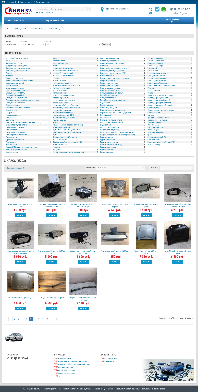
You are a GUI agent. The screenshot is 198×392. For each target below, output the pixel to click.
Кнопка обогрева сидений (63, 73)
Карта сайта (109, 361)
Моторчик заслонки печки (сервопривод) (69, 152)
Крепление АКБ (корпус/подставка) (67, 105)
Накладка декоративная (109, 61)
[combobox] (13, 44)
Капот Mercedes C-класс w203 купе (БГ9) (177, 252)
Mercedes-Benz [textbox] (13, 44)
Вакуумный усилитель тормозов (18, 108)
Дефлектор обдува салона (16, 125)
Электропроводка (154, 144)
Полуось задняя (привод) (110, 130)
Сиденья (150, 88)
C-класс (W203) (54, 28)
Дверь (8, 117)
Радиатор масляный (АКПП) (111, 144)
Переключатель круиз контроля (112, 110)
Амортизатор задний (14, 63)
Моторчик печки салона (109, 58)
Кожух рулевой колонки (62, 83)
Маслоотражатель (60, 144)
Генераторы (10, 112)
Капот (55, 58)
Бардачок (10, 75)
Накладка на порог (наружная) (112, 63)
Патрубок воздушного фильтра (112, 93)
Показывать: (154, 168)
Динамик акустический (15, 127)
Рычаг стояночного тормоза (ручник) (161, 85)
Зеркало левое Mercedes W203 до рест (146, 205)
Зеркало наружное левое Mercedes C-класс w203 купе (177, 205)
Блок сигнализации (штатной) (17, 90)
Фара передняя (153, 125)
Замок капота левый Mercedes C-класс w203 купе (52, 205)
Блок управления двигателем (17, 98)
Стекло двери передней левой (159, 103)
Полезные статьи (64, 358)
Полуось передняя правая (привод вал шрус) (117, 135)
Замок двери (11, 142)
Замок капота (11, 144)
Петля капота (105, 117)
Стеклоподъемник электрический (160, 110)
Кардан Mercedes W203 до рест (52, 297)
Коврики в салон (59, 80)
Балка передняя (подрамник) (17, 71)
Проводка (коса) (106, 137)
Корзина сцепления (60, 98)
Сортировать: (90, 168)
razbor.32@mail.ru (181, 13)
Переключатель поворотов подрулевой (115, 112)
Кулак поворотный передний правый (67, 132)
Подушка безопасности (109, 127)
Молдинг (56, 149)
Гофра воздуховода (13, 115)
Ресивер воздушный (155, 63)
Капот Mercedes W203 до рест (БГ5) (20, 297)
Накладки (104, 66)
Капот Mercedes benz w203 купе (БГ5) (146, 252)
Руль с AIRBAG (152, 71)
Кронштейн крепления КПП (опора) (66, 115)
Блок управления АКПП (15, 95)
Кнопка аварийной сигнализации (65, 71)
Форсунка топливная (155, 132)
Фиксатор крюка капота (156, 127)
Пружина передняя (107, 140)
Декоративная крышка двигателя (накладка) (23, 122)
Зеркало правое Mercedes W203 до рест (51, 252)
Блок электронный (13, 105)
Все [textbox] (48, 44)
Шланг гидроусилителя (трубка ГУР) (161, 142)
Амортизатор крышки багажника (18, 68)
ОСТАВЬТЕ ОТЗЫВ (55, 21)
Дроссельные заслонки (15, 140)
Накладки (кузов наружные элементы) (115, 68)
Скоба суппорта (153, 90)
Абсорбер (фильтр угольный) (17, 58)
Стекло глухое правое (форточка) (160, 95)
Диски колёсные (12, 137)
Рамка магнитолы (107, 149)
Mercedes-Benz (37, 28)
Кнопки (56, 78)
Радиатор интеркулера (109, 142)
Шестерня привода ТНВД (157, 137)
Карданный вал (59, 61)
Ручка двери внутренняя (156, 73)
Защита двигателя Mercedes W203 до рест (115, 205)
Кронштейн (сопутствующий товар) (66, 108)
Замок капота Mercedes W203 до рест (20, 205)
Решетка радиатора (155, 66)
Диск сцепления (12, 130)
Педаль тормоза (106, 105)
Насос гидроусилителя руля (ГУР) (113, 73)
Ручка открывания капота (157, 78)
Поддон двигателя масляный (111, 122)
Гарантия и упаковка (65, 367)
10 (47, 319)
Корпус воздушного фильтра (64, 100)
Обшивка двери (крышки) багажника (114, 78)
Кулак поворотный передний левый (66, 130)
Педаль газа (105, 103)
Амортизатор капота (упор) (16, 66)
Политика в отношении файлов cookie (72, 361)
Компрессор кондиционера (63, 95)
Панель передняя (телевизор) (111, 88)
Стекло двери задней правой (158, 100)
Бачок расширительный (15, 83)
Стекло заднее (153, 108)
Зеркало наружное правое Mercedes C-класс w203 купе (20, 252)
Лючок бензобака (60, 140)
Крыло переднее (59, 120)
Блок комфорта (12, 85)
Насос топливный (107, 75)
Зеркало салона (12, 152)
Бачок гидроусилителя (14, 78)
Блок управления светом (15, 103)
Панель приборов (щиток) (110, 90)
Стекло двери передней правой (159, 105)
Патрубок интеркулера (109, 95)
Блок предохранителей (15, 88)
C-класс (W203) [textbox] (28, 44)
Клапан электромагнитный (63, 68)
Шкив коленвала (153, 140)
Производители (20, 28)
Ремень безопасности (156, 61)
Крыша (55, 122)
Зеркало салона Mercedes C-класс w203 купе (83, 252)
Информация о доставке (66, 370)
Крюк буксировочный (61, 127)
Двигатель (10, 120)
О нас (59, 376)
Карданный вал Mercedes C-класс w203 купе (83, 298)
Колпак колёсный (60, 93)
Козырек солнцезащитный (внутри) (67, 85)
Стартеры (151, 93)
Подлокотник (105, 125)
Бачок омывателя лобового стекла (19, 80)
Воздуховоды (11, 110)
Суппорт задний (153, 112)
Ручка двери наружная (156, 75)
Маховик (56, 147)
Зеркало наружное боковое (16, 149)
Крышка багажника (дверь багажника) (68, 125)
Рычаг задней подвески (156, 80)
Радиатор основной (108, 147)
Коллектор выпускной (61, 88)
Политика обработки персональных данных (74, 364)
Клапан (55, 66)
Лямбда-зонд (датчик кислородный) (67, 142)
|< (6, 319)
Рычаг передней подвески (157, 83)
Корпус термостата (60, 103)
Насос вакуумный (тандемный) (112, 71)
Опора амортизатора (108, 80)
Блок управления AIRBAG (15, 93)
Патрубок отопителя (108, 98)
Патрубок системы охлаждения (112, 100)
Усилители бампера (154, 122)
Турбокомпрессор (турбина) (158, 120)
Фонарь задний (153, 130)
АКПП (8, 61)
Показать (106, 44)
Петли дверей (105, 115)
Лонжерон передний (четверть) (65, 137)
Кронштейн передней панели (64, 117)
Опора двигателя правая (109, 85)
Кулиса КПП (57, 135)
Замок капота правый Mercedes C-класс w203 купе (83, 205)
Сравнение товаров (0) (15, 168)
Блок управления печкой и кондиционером (22, 100)
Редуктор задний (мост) (156, 58)
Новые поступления (15, 21)
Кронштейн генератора (62, 110)
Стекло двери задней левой (158, 98)
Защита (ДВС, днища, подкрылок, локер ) (22, 147)
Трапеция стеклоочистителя (158, 117)
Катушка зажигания (60, 63)
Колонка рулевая (59, 90)
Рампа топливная (107, 152)
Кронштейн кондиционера (63, 112)
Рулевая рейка (152, 68)
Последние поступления (66, 373)
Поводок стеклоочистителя (111, 120)
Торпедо (150, 115)
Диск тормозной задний (15, 132)
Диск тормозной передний (16, 135)
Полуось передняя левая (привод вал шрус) (117, 132)
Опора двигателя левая (109, 83)
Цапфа (150, 135)
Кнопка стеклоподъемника (63, 75)
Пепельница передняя (108, 108)
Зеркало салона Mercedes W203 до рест (114, 252)
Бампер (9, 73)
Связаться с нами (111, 358)
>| (56, 319)
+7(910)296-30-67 (179, 9)
